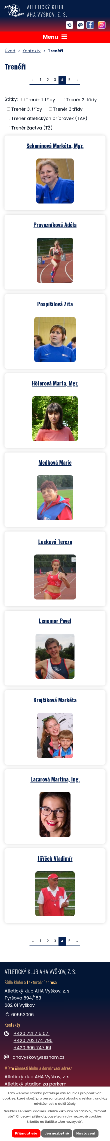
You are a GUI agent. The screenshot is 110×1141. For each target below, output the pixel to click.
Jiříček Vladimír (55, 858)
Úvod (10, 51)
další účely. (67, 1103)
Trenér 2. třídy (81, 99)
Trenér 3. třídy (26, 109)
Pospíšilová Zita (55, 303)
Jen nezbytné (56, 1133)
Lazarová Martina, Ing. (55, 778)
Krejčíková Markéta (55, 699)
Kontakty (31, 51)
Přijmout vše (26, 1133)
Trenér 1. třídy (40, 99)
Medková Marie (55, 462)
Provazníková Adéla (55, 224)
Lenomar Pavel (55, 620)
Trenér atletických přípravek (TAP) (49, 118)
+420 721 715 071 (32, 1033)
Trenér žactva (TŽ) (32, 127)
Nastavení (85, 1133)
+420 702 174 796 (33, 1040)
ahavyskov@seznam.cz (34, 1057)
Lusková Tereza (55, 541)
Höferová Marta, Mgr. (55, 382)
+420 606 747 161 (32, 1047)
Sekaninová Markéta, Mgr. (55, 145)
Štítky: (11, 99)
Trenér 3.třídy (67, 109)
